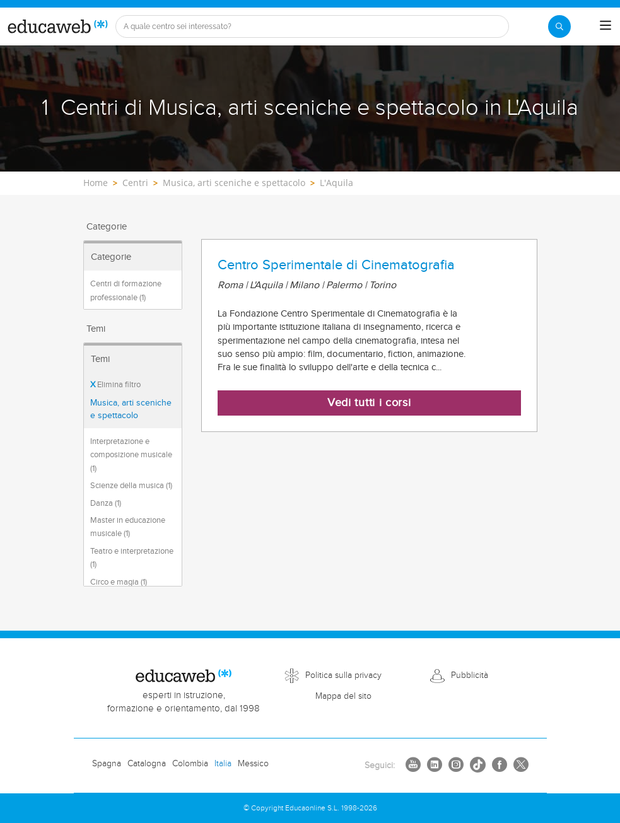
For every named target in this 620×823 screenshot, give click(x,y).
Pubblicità (469, 675)
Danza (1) (105, 503)
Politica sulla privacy (343, 675)
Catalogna (146, 764)
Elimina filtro (115, 385)
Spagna (106, 764)
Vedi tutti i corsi (369, 402)
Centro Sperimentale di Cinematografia (336, 265)
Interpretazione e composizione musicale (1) (131, 455)
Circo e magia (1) (118, 582)
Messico (253, 764)
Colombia (190, 764)
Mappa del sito (343, 696)
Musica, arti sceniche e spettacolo (131, 409)
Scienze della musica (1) (131, 486)
